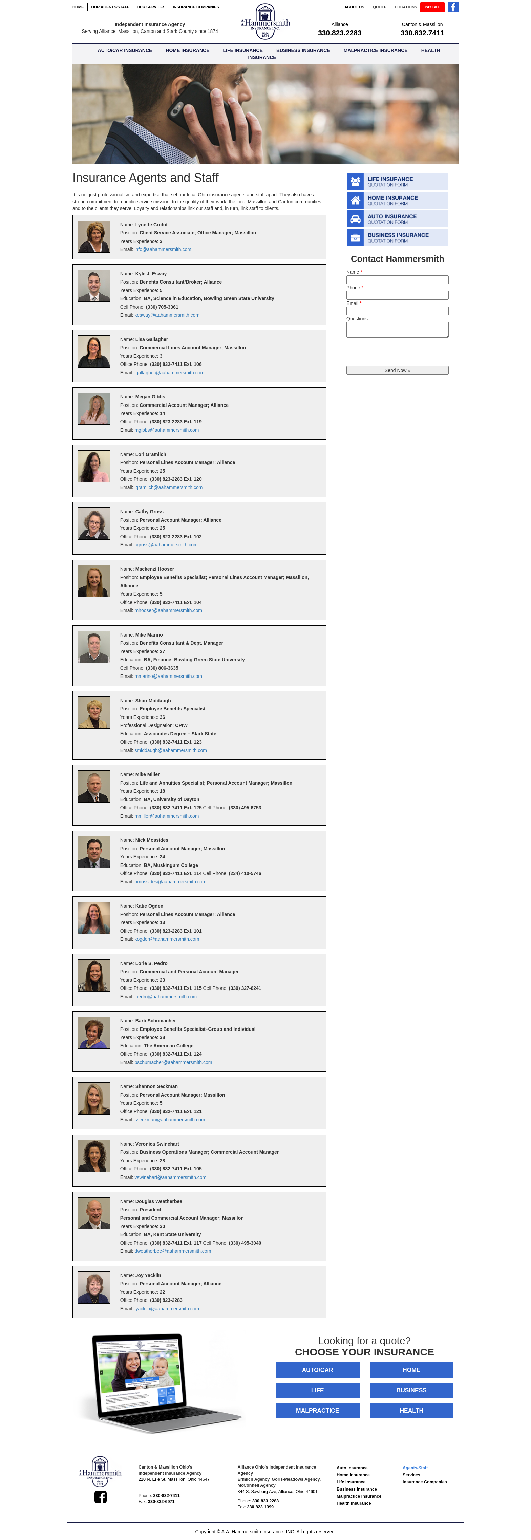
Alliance (340, 24)
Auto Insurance (352, 1467)
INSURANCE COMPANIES (196, 7)
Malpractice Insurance (359, 1496)
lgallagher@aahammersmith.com (169, 372)
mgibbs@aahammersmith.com (166, 430)
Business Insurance (357, 1489)
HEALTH (411, 1410)
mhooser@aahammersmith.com (168, 610)
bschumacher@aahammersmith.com (173, 1062)
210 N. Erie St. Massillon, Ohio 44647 (174, 1479)
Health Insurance (354, 1503)
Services (411, 1475)
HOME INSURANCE (187, 50)
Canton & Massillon (422, 24)
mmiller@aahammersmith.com (166, 816)
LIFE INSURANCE (242, 50)
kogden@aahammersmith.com (166, 939)
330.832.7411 (422, 33)
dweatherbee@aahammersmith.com (172, 1251)
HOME (78, 7)
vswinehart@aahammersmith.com (170, 1177)
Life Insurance (351, 1482)
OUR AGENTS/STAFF (110, 7)
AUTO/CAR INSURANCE (125, 50)
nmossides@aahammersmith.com (170, 882)
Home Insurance (353, 1475)
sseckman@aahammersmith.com (169, 1119)
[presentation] (397, 352)
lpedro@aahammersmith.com (165, 996)
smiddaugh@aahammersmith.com (170, 750)
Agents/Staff (415, 1467)
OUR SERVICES (151, 7)
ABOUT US (354, 7)
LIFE (317, 1390)
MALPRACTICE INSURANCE (376, 50)
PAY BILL (432, 7)
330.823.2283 (339, 33)
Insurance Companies (425, 1482)
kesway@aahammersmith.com (166, 315)
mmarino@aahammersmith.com (168, 676)
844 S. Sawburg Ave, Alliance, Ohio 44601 (278, 1491)
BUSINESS (412, 1390)
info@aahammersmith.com (162, 249)
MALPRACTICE (317, 1410)
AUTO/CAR (317, 1370)
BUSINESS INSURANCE (303, 50)
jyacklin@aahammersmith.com (166, 1308)
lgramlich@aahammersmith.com (168, 487)
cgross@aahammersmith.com (165, 544)
